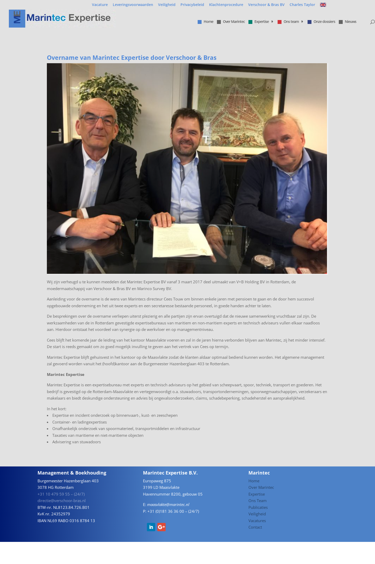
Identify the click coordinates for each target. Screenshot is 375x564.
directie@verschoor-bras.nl (62, 500)
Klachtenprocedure (226, 5)
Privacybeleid (192, 5)
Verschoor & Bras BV (266, 5)
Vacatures (257, 520)
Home (205, 22)
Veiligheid (167, 5)
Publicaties (258, 507)
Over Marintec (231, 22)
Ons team (288, 22)
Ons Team (257, 500)
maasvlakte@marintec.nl (168, 504)
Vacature (100, 5)
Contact (255, 527)
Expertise (258, 22)
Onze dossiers (321, 22)
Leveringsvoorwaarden (133, 5)
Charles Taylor (302, 5)
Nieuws (347, 22)
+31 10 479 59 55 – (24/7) (61, 494)
